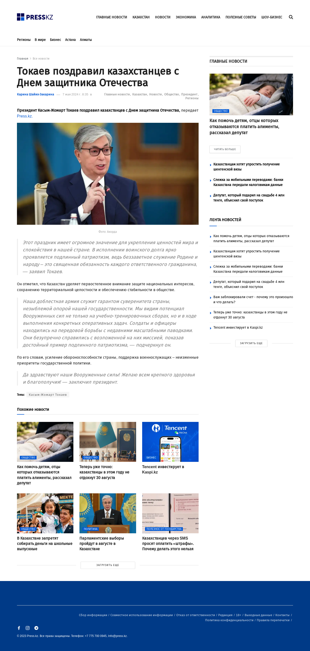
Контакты (282, 615)
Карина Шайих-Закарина (35, 94)
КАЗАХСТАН (141, 17)
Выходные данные (259, 615)
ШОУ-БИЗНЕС (271, 17)
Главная (22, 58)
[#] (35, 15)
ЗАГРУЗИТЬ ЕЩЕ (107, 565)
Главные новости (117, 94)
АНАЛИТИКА (210, 17)
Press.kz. (25, 116)
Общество (172, 94)
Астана (70, 40)
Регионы (24, 40)
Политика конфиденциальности (229, 620)
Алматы (86, 40)
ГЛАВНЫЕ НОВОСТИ (111, 17)
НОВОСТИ (162, 17)
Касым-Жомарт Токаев (48, 394)
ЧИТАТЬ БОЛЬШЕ (225, 149)
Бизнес (55, 40)
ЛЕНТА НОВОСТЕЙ (225, 219)
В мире (40, 40)
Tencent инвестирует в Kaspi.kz (238, 328)
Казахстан (140, 94)
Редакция (225, 615)
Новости (156, 94)
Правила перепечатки (273, 620)
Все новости (41, 58)
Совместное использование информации (142, 615)
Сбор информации (93, 615)
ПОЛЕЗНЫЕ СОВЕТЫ (240, 17)
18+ (239, 615)
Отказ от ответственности (196, 615)
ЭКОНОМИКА (186, 17)
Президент (189, 94)
